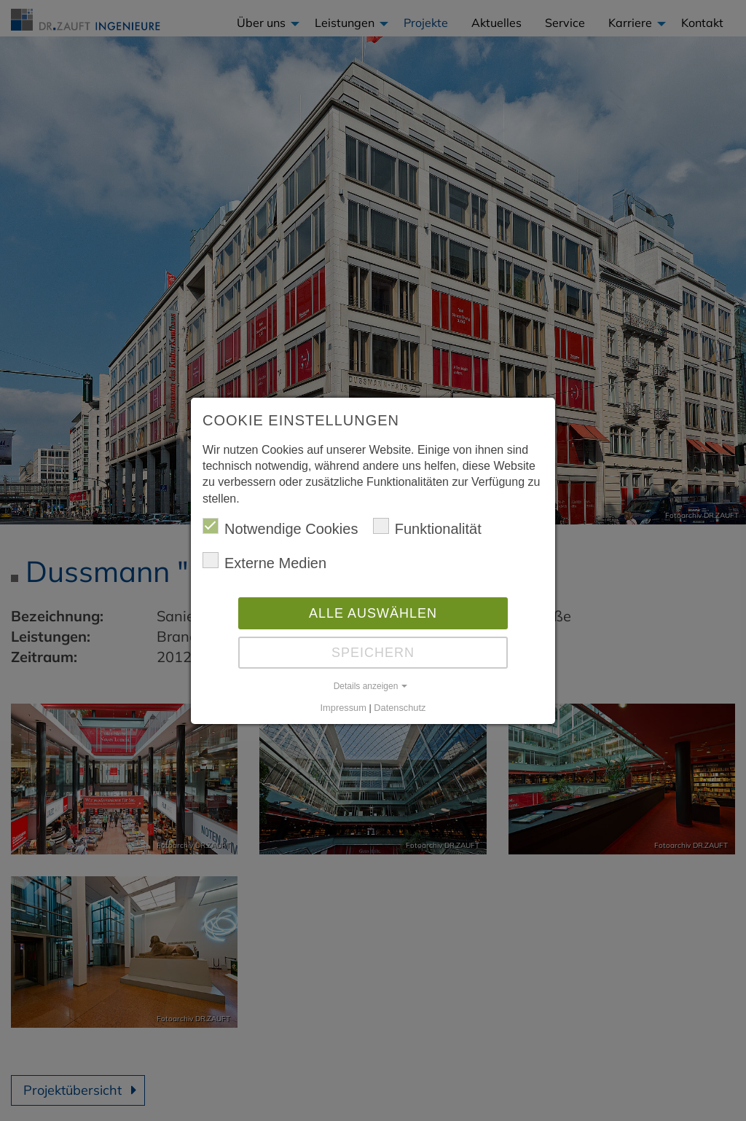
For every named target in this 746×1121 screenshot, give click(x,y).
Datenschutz (399, 707)
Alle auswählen (373, 613)
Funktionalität (427, 527)
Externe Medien (264, 561)
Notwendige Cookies (280, 527)
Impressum (343, 707)
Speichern (373, 652)
